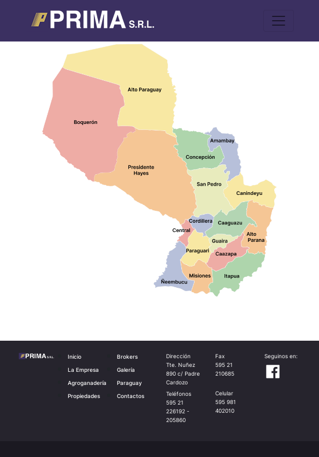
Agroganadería (87, 382)
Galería (126, 369)
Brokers (127, 356)
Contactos (130, 396)
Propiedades (84, 396)
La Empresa (83, 369)
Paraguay (129, 382)
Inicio (74, 356)
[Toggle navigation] (278, 21)
